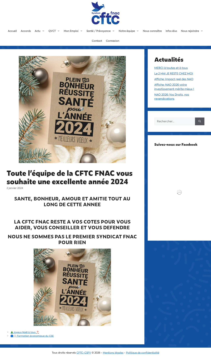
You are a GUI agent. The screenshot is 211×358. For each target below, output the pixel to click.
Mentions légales (113, 352)
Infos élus (171, 31)
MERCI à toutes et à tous (171, 68)
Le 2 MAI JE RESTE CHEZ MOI (173, 73)
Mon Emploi (74, 31)
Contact (97, 41)
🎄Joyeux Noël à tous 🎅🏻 (24, 332)
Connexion (112, 41)
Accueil (12, 31)
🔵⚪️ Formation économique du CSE (32, 336)
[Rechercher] (199, 121)
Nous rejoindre (193, 31)
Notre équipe (130, 31)
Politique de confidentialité (142, 352)
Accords (26, 31)
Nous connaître (152, 31)
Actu (40, 31)
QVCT (55, 31)
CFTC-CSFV (83, 352)
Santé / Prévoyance (102, 31)
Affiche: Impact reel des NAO (173, 79)
